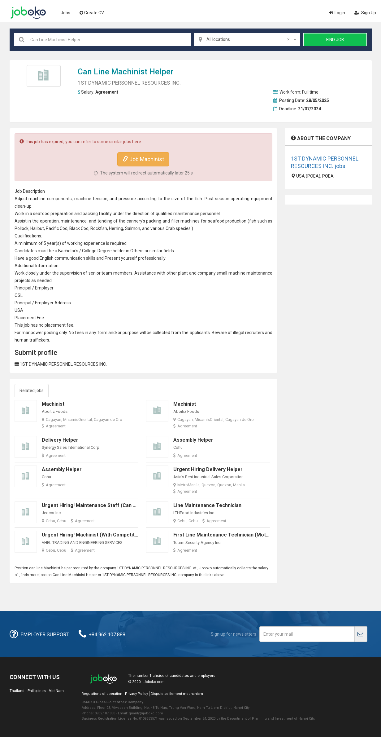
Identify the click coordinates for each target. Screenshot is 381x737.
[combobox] (247, 39)
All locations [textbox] (247, 39)
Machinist (129, 71)
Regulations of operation (102, 694)
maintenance (186, 213)
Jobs (65, 12)
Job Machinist (143, 159)
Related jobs (31, 390)
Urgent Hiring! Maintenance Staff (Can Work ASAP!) (102, 505)
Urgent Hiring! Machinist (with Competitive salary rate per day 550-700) (126, 535)
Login (337, 12)
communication (69, 258)
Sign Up (365, 12)
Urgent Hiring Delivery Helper (208, 469)
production (235, 220)
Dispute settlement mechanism (177, 694)
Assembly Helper (193, 440)
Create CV (92, 12)
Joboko (28, 12)
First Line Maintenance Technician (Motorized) (228, 535)
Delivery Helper (60, 440)
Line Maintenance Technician (207, 505)
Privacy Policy (136, 694)
